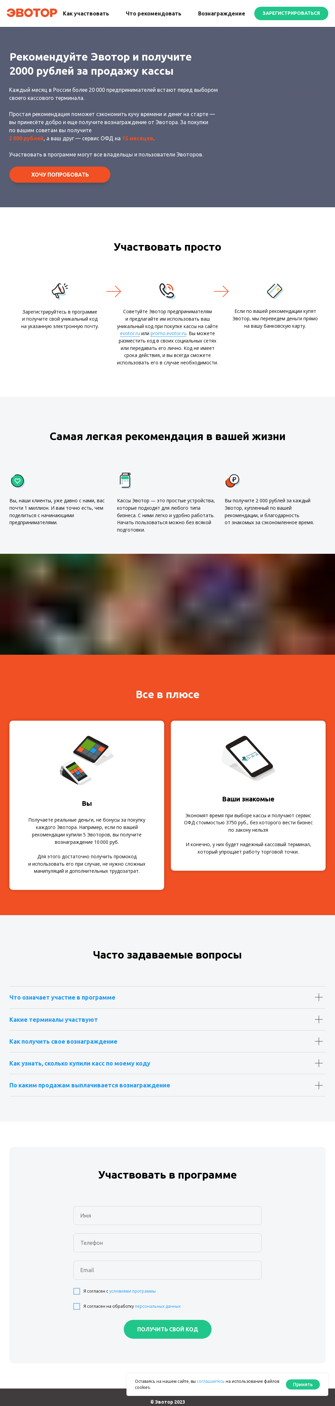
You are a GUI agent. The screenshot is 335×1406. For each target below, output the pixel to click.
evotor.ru (130, 333)
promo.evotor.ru (168, 333)
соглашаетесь (211, 1381)
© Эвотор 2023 (167, 1402)
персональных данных (158, 1306)
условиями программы (132, 1291)
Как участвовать (86, 13)
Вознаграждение (221, 13)
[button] (291, 13)
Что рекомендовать (153, 13)
